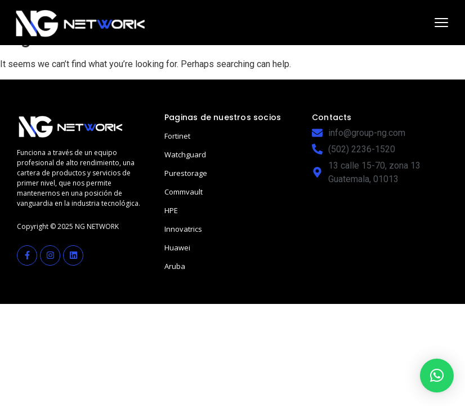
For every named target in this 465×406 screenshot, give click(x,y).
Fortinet (177, 136)
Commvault (183, 192)
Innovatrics (183, 229)
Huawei (177, 247)
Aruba (174, 266)
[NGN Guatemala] (81, 22)
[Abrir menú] (441, 22)
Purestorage (185, 173)
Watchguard (185, 154)
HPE (171, 210)
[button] (437, 375)
